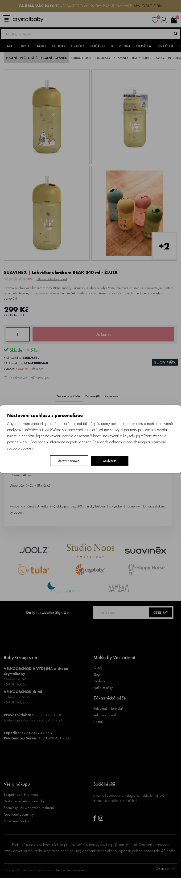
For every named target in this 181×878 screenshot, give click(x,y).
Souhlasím (109, 461)
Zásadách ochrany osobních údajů (119, 442)
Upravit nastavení (69, 461)
